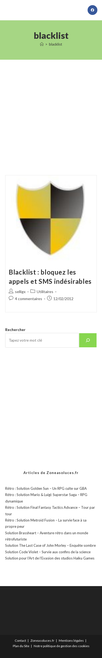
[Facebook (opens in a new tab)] (92, 10)
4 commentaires (28, 298)
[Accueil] (42, 44)
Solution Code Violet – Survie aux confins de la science (48, 552)
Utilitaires (45, 291)
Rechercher (15, 330)
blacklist (55, 44)
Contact (20, 640)
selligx (20, 291)
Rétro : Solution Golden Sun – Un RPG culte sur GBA (46, 488)
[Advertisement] (51, 110)
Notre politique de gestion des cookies (61, 646)
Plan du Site (21, 646)
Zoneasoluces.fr (42, 640)
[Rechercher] (88, 340)
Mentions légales (71, 640)
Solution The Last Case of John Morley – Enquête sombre (50, 545)
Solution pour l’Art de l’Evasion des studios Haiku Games (49, 558)
